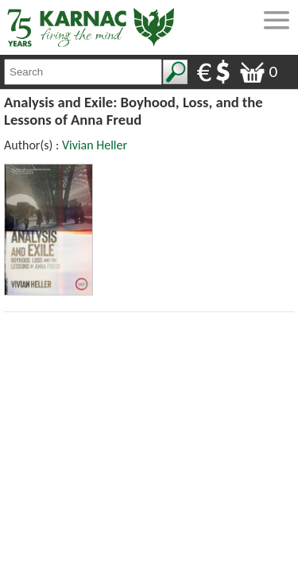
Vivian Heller (94, 145)
